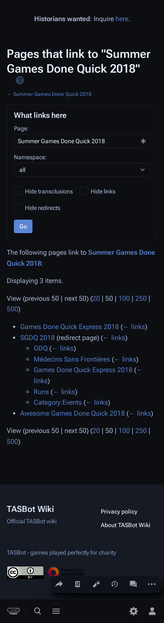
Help (20, 80)
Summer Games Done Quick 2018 (52, 94)
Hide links (103, 191)
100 (124, 298)
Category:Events (58, 402)
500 (12, 309)
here (122, 19)
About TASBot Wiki (126, 525)
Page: (21, 128)
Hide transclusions (49, 191)
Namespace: (30, 157)
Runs (41, 392)
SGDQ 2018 (37, 338)
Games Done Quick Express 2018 (69, 327)
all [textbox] (22, 169)
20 (96, 298)
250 (141, 298)
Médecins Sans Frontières (72, 359)
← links (134, 327)
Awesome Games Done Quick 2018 (72, 413)
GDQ (41, 348)
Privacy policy (119, 511)
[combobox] (82, 141)
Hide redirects (42, 207)
